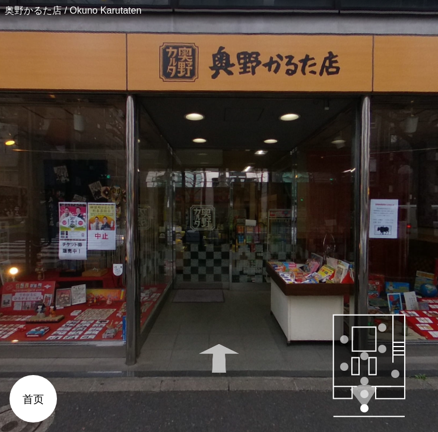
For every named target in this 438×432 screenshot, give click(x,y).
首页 (33, 399)
